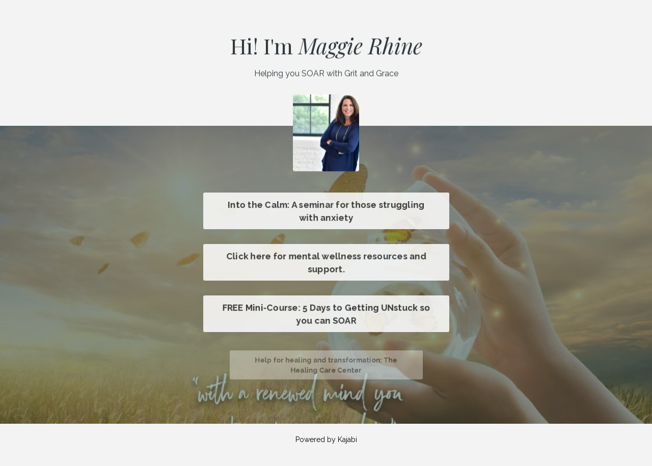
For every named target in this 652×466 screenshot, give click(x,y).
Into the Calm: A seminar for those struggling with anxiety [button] (326, 211)
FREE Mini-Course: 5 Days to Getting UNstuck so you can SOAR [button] (326, 314)
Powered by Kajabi (326, 439)
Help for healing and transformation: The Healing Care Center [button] (326, 365)
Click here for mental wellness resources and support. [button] (326, 262)
